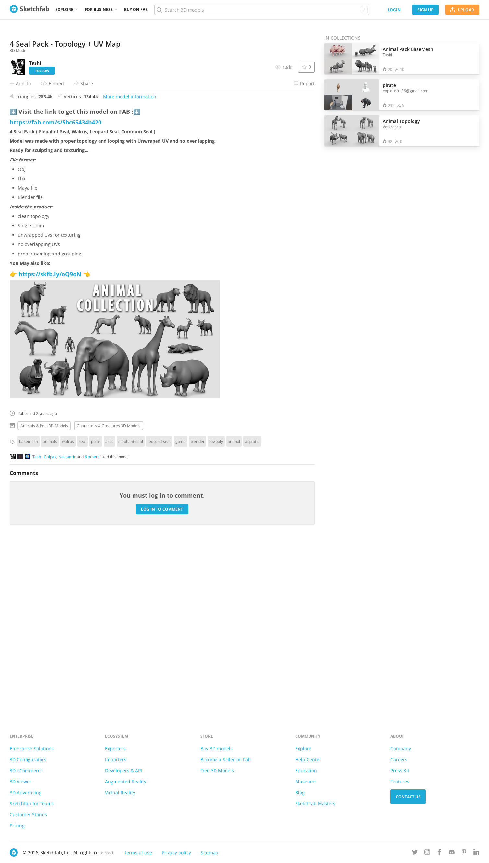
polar (95, 612)
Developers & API (123, 770)
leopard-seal (159, 612)
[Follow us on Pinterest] (464, 853)
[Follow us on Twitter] (415, 853)
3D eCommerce (26, 770)
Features (399, 781)
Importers (115, 759)
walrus (68, 612)
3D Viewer (20, 781)
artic (109, 612)
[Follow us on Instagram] (427, 853)
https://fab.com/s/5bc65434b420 (55, 293)
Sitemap (209, 852)
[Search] (261, 10)
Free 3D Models (217, 770)
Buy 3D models (216, 748)
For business (99, 9)
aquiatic (252, 612)
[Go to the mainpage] (29, 10)
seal (82, 612)
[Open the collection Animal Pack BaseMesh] (351, 58)
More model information (129, 267)
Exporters (115, 748)
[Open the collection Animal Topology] (351, 130)
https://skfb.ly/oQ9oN (49, 445)
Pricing (17, 825)
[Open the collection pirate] (351, 94)
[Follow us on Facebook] (439, 853)
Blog (300, 792)
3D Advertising (25, 792)
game (180, 612)
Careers (398, 759)
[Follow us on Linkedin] (476, 853)
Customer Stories (28, 814)
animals (50, 612)
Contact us (408, 796)
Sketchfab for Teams (32, 803)
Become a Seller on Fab (225, 759)
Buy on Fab (136, 9)
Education (306, 770)
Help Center (308, 759)
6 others (92, 627)
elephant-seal (130, 612)
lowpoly (216, 612)
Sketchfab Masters (315, 803)
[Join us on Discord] (452, 853)
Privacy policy (176, 852)
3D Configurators (28, 759)
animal (234, 612)
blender (197, 612)
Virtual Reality (120, 792)
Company (400, 748)
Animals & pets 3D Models (44, 596)
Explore (64, 9)
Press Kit (399, 770)
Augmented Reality (125, 781)
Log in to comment (162, 680)
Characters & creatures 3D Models (108, 596)
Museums (306, 781)
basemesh (28, 612)
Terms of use (138, 852)
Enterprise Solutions (32, 748)
